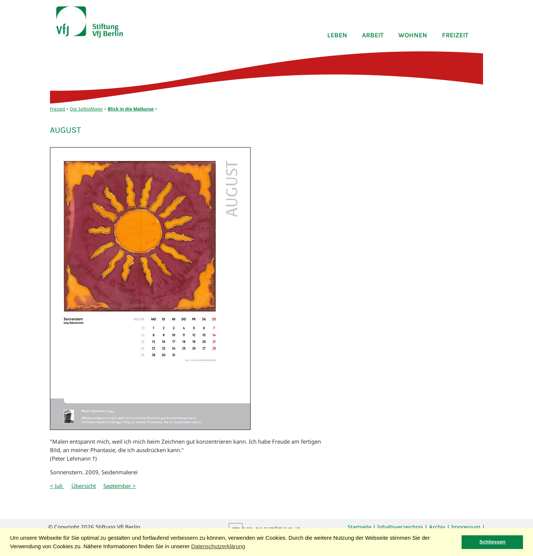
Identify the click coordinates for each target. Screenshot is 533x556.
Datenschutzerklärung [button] (218, 546)
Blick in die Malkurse (131, 109)
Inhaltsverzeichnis (400, 526)
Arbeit (372, 35)
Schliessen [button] (492, 542)
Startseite (359, 526)
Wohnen (412, 35)
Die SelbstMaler (86, 109)
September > (119, 485)
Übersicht (83, 485)
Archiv (437, 526)
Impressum (465, 526)
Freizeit (455, 35)
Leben (337, 35)
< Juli (57, 485)
